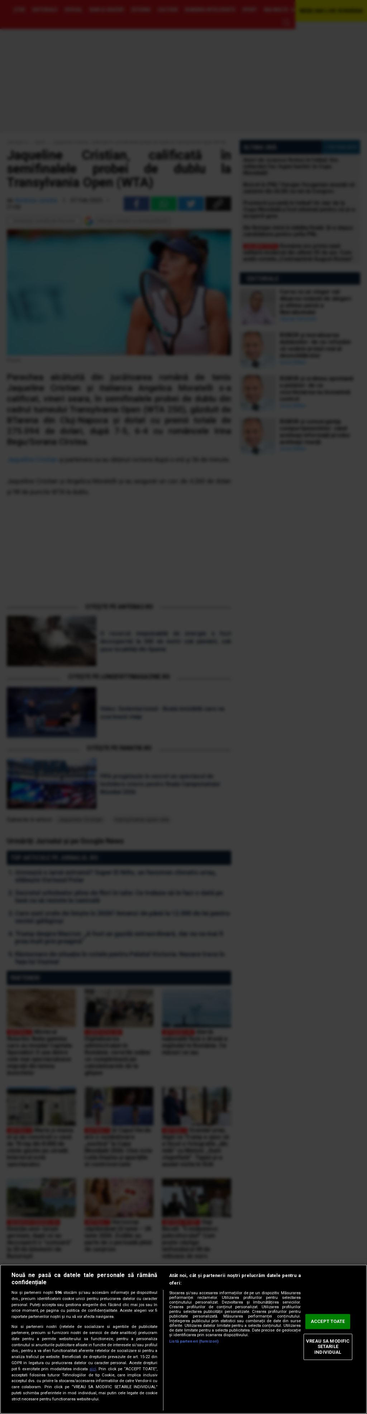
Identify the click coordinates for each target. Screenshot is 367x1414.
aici (93, 1369)
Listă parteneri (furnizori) (194, 1341)
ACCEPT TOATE (328, 1321)
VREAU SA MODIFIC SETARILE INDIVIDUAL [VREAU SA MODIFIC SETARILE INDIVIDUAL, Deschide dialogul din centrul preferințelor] (327, 1346)
